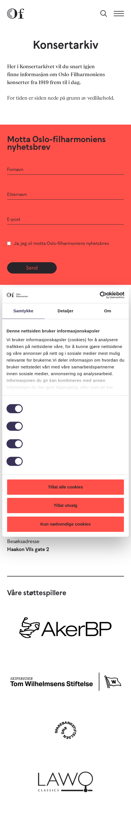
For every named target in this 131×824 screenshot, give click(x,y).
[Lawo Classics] (65, 780)
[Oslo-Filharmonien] (15, 13)
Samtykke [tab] (23, 310)
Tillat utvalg (65, 505)
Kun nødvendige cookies (65, 524)
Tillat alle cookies (65, 486)
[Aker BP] (65, 630)
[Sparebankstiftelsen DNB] (65, 730)
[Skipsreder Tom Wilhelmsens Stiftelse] (65, 680)
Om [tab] (107, 310)
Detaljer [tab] (65, 310)
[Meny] (119, 13)
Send (32, 268)
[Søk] (104, 13)
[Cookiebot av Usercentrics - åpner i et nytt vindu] (99, 295)
